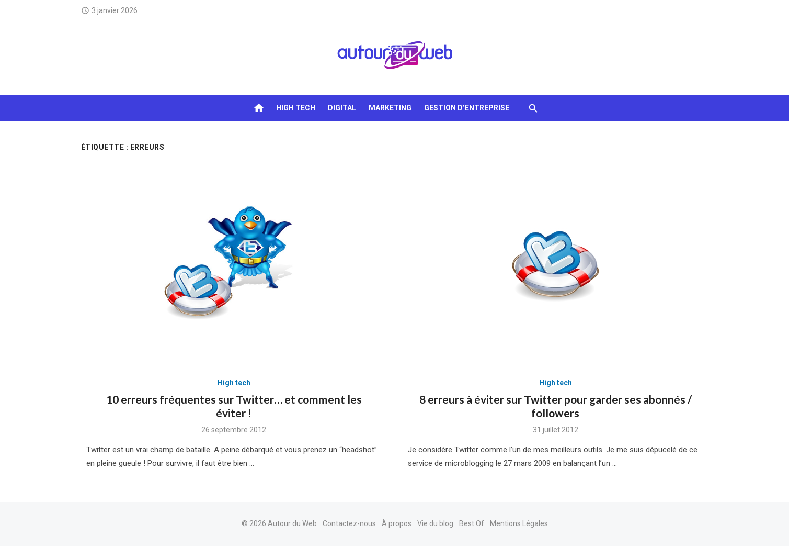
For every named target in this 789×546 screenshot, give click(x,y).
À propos (396, 523)
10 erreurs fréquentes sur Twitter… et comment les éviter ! (234, 406)
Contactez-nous (349, 523)
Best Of (471, 523)
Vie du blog (435, 523)
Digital (342, 108)
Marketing (390, 108)
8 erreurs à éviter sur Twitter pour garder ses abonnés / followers (555, 406)
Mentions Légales (519, 523)
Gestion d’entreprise (466, 108)
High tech (295, 108)
